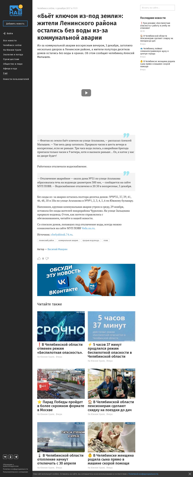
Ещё (5, 73)
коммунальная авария (68, 240)
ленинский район (46, 240)
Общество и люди (12, 64)
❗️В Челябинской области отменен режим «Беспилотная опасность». (60, 348)
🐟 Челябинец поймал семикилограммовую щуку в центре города (154, 51)
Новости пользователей (16, 79)
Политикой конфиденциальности (143, 474)
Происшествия (11, 59)
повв (106, 240)
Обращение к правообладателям (10, 465)
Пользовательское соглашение (15, 472)
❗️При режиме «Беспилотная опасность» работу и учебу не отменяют (155, 26)
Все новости (9, 40)
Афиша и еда (10, 68)
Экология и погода (13, 54)
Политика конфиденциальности (15, 469)
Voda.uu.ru (88, 228)
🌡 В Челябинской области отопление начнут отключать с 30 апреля (60, 459)
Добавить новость (15, 23)
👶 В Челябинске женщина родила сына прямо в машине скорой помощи (111, 459)
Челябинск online (12, 45)
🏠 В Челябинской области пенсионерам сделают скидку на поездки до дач (111, 406)
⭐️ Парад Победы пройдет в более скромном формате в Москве (60, 406)
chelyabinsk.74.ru (61, 234)
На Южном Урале (12, 50)
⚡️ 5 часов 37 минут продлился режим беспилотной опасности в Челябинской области (110, 350)
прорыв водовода (91, 240)
